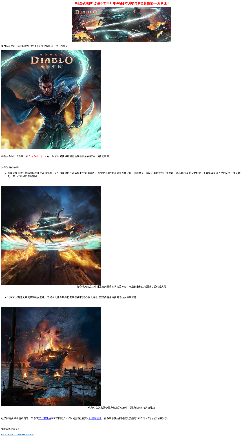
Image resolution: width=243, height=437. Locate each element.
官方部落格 (44, 418)
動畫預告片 (95, 418)
